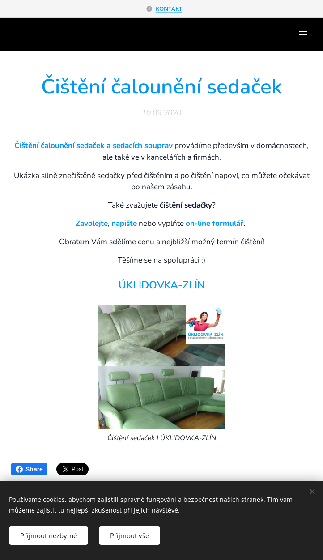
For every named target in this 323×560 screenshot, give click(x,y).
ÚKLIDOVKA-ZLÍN (162, 285)
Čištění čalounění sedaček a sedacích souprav (93, 145)
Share (29, 469)
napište (124, 223)
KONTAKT (169, 8)
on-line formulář (214, 223)
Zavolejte (92, 223)
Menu (303, 34)
